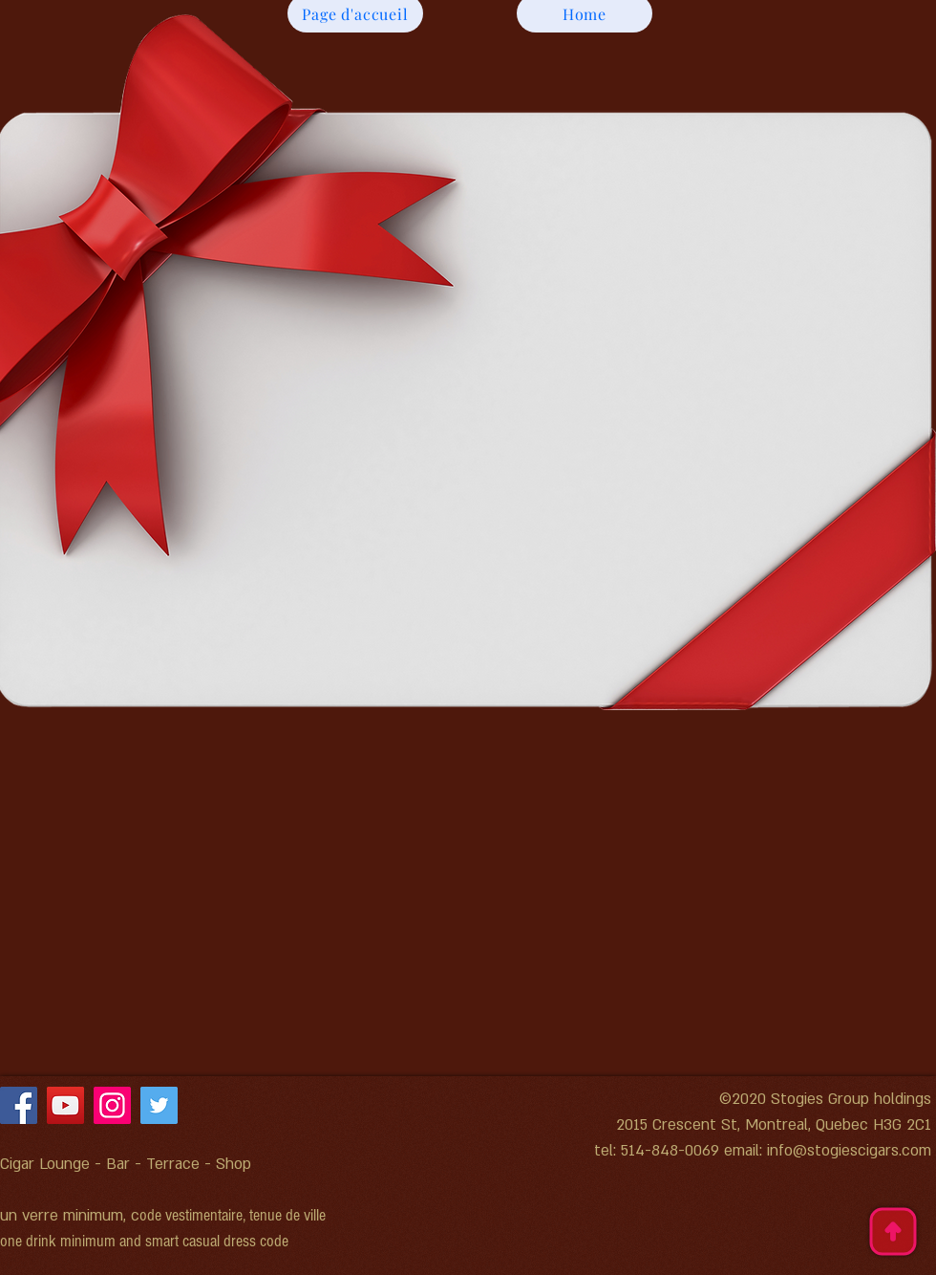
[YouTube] (65, 1105)
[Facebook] (18, 1105)
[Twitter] (159, 1105)
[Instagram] (112, 1105)
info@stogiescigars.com (849, 1150)
